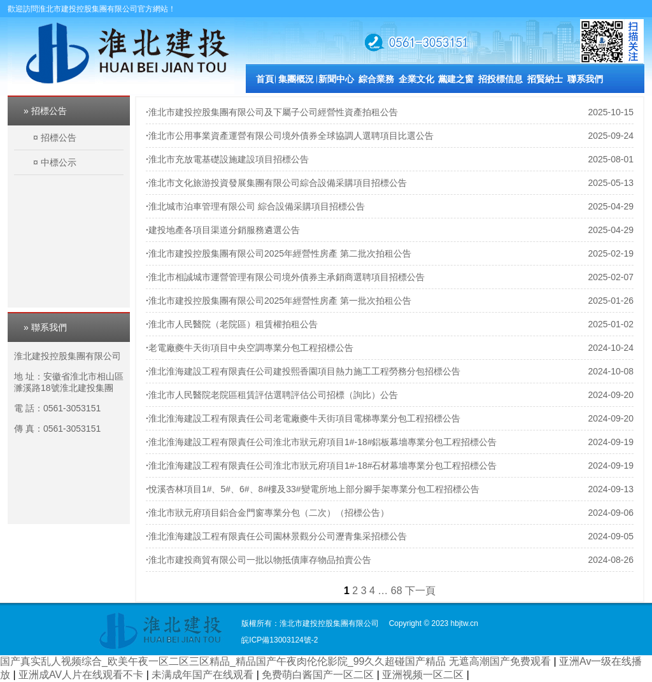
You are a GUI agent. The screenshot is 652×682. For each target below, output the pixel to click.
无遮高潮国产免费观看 (501, 661)
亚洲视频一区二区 (424, 674)
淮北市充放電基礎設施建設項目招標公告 (228, 159)
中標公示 (58, 162)
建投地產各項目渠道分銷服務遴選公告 (224, 230)
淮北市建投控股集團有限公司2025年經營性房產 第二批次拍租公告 (279, 253)
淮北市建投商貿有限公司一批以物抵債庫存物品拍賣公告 (259, 560)
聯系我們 (585, 79)
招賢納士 (545, 79)
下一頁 (420, 590)
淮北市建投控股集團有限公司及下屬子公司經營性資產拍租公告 (273, 112)
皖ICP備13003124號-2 (279, 640)
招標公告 (58, 137)
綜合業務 (376, 79)
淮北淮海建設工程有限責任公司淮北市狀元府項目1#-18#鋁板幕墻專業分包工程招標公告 (322, 442)
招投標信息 (500, 79)
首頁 (265, 79)
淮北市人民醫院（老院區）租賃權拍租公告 (233, 324)
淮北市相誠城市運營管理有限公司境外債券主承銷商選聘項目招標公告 (286, 277)
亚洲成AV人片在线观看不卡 (82, 674)
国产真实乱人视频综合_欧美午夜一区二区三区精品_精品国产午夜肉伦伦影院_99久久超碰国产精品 (223, 661)
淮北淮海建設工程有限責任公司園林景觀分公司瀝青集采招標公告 (277, 536)
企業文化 (416, 79)
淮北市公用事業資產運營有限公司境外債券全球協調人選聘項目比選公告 (291, 136)
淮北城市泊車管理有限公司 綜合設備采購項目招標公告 (256, 206)
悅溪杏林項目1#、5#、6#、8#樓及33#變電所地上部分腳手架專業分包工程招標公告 (313, 489)
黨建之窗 (456, 79)
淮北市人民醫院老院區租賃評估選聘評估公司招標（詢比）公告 (273, 395)
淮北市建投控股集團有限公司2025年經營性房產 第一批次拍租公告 (279, 300)
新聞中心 (336, 79)
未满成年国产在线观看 (204, 674)
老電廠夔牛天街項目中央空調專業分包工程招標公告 (250, 348)
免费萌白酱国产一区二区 (319, 674)
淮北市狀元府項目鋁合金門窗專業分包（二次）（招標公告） (268, 513)
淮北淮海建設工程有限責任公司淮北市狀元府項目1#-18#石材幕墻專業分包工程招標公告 (322, 465)
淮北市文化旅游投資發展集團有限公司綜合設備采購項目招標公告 (277, 183)
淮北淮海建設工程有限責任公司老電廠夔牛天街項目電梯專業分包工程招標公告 (304, 418)
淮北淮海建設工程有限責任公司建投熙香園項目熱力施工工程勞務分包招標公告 (304, 371)
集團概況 (296, 79)
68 (396, 590)
